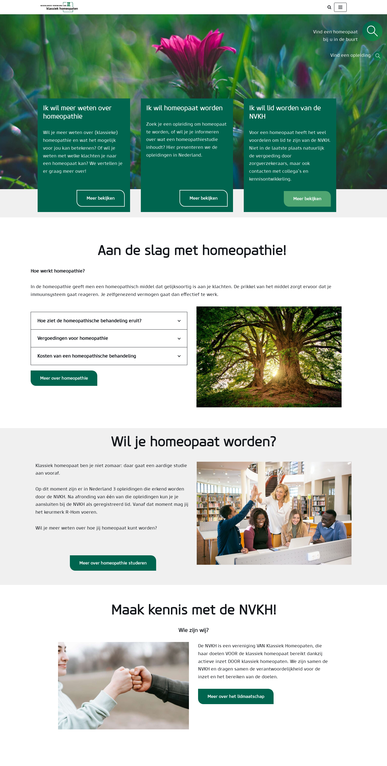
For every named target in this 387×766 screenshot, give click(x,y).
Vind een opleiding (351, 55)
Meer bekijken (105, 201)
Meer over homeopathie (64, 381)
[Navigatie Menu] (340, 7)
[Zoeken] (329, 7)
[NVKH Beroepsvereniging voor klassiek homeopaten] (60, 7)
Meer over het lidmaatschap (235, 701)
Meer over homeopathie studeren (113, 567)
